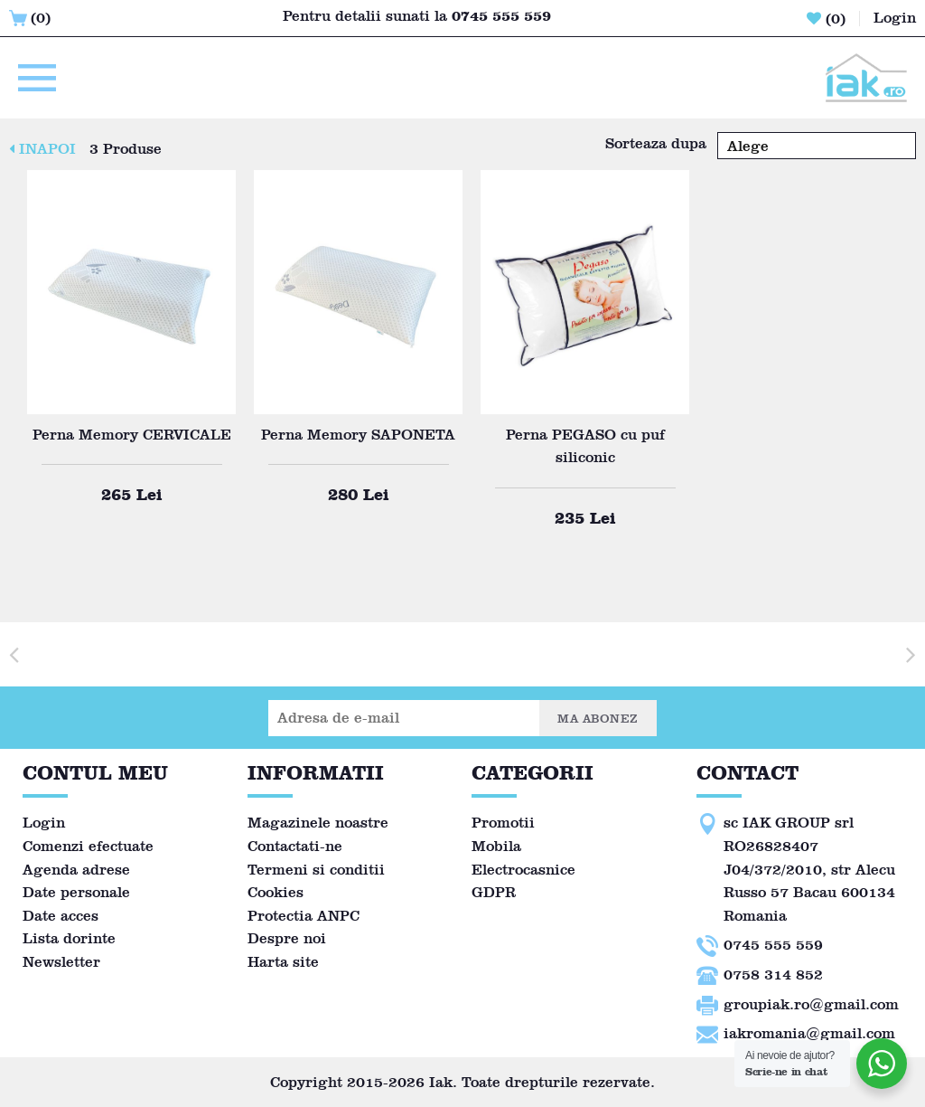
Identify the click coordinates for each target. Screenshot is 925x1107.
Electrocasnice (523, 869)
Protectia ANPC (304, 915)
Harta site (283, 961)
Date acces (60, 915)
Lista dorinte (69, 938)
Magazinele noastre (318, 822)
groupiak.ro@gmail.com (811, 1004)
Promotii (503, 822)
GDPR (494, 892)
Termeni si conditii (316, 869)
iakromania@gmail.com (809, 1033)
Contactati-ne (295, 846)
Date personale (76, 892)
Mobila (496, 846)
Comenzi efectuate (88, 846)
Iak (441, 1082)
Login (44, 822)
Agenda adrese (76, 869)
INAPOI (42, 148)
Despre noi (287, 938)
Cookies (276, 892)
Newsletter (61, 961)
